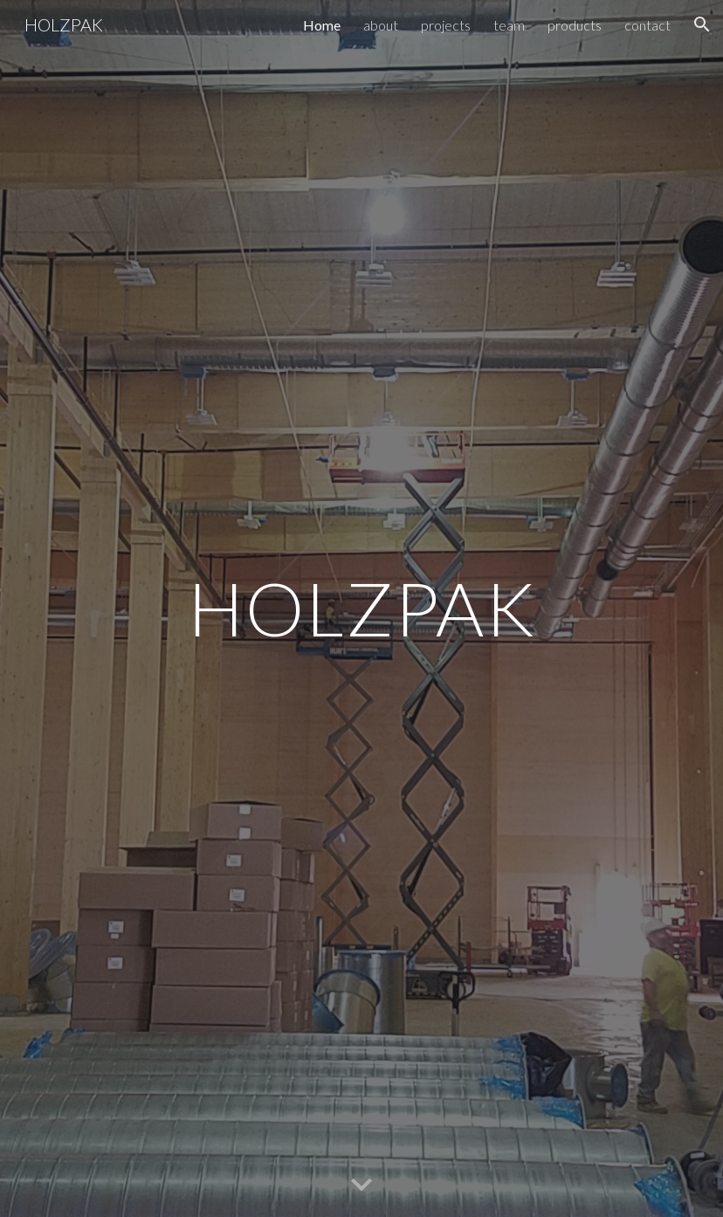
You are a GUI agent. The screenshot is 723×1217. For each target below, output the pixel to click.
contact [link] (647, 25)
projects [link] (446, 25)
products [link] (574, 25)
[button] (702, 24)
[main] (361, 608)
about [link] (380, 25)
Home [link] (322, 25)
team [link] (509, 25)
